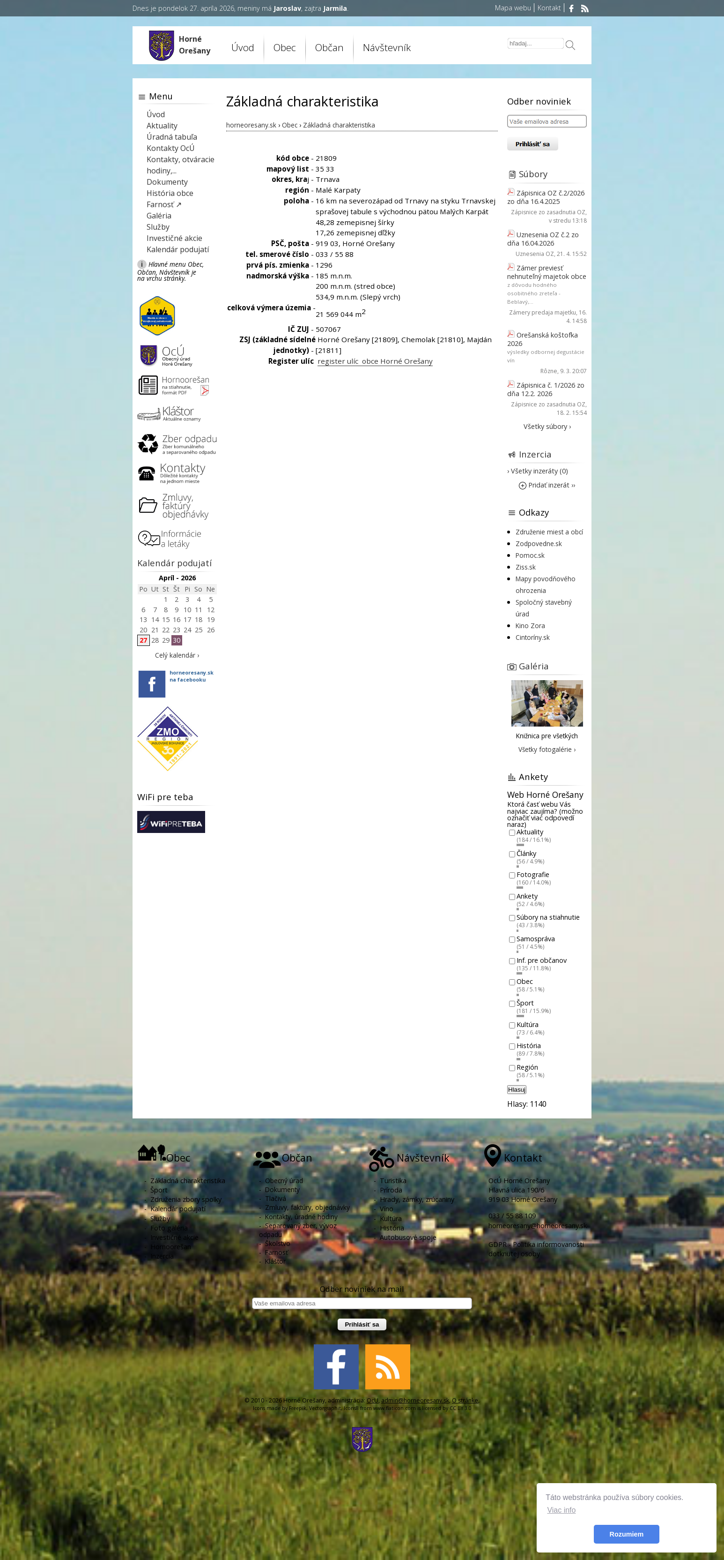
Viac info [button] (561, 1510)
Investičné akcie (174, 238)
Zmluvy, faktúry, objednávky (307, 1207)
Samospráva (536, 938)
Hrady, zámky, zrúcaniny (417, 1199)
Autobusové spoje (408, 1237)
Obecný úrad (284, 1180)
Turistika (393, 1180)
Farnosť (276, 1252)
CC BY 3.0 (461, 1408)
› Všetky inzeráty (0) (537, 470)
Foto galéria (169, 1227)
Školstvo (277, 1243)
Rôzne (548, 371)
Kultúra (528, 1024)
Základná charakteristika (187, 1180)
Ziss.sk (526, 566)
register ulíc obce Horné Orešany (375, 361)
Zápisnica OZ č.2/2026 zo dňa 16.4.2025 (545, 197)
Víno (386, 1208)
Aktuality (162, 125)
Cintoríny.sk (533, 637)
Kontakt (549, 7)
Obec (284, 47)
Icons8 (351, 1408)
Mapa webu (513, 7)
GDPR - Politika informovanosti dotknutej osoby (536, 1249)
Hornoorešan (170, 1246)
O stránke (465, 1400)
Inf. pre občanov (542, 960)
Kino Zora (530, 625)
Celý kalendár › (177, 655)
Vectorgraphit (325, 1408)
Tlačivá (275, 1198)
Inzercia (535, 454)
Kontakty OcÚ (171, 148)
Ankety (527, 896)
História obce (170, 193)
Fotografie (533, 874)
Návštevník (387, 47)
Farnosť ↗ (164, 204)
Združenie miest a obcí (549, 531)
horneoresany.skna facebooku (192, 676)
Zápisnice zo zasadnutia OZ (548, 212)
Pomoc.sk (530, 555)
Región (527, 1067)
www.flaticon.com (394, 1408)
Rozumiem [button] (627, 1534)
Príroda (391, 1189)
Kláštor (275, 1261)
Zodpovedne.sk (539, 543)
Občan (329, 47)
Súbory (533, 174)
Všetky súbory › (547, 426)
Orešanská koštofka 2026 (542, 339)
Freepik (297, 1408)
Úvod (242, 47)
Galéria (159, 215)
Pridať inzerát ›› (547, 484)
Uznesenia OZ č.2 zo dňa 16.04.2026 (543, 239)
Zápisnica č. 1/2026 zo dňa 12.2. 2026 (545, 389)
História (529, 1046)
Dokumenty (167, 182)
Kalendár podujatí (178, 249)
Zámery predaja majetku (542, 312)
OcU (372, 1400)
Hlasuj (516, 1089)
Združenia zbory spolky (186, 1199)
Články (526, 853)
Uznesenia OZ (535, 254)
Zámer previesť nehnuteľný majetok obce (546, 272)
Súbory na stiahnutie (548, 917)
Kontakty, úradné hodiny (301, 1216)
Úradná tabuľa (172, 137)
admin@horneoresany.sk (415, 1400)
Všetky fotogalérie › (547, 749)
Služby (158, 227)
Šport (525, 1002)
